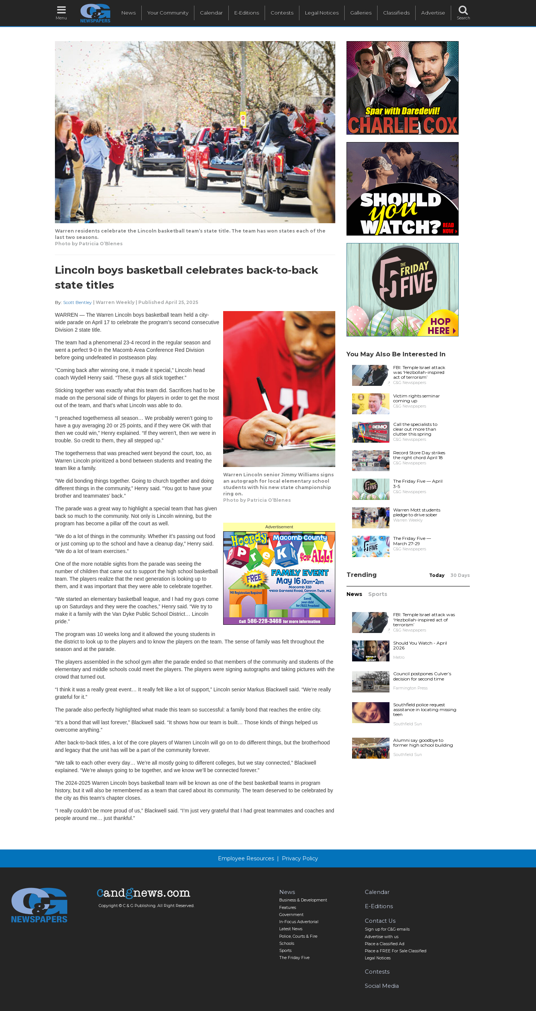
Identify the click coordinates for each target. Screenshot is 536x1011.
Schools (286, 943)
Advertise (433, 13)
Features (287, 907)
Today (436, 575)
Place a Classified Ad (384, 943)
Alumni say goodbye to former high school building (423, 742)
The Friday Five (294, 957)
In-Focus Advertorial (298, 921)
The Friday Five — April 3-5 (418, 483)
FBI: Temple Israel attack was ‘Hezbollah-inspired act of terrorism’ (419, 372)
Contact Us (380, 921)
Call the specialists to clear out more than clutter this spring (415, 429)
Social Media (382, 986)
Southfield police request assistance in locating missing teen (424, 709)
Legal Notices (322, 13)
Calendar (211, 13)
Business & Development (303, 900)
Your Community (167, 13)
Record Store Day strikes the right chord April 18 (419, 455)
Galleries (361, 13)
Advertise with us (381, 936)
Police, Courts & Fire (298, 936)
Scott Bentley (77, 302)
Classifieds (396, 13)
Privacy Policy (300, 858)
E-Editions (246, 13)
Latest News (290, 929)
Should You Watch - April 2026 (420, 645)
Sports (377, 594)
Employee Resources (246, 858)
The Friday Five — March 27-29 (412, 540)
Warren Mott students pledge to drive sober (416, 512)
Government (291, 914)
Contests (282, 13)
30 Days (460, 575)
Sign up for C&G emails (387, 929)
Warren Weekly (115, 302)
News (128, 13)
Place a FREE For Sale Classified (395, 951)
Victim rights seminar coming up (416, 398)
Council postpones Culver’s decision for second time (422, 676)
